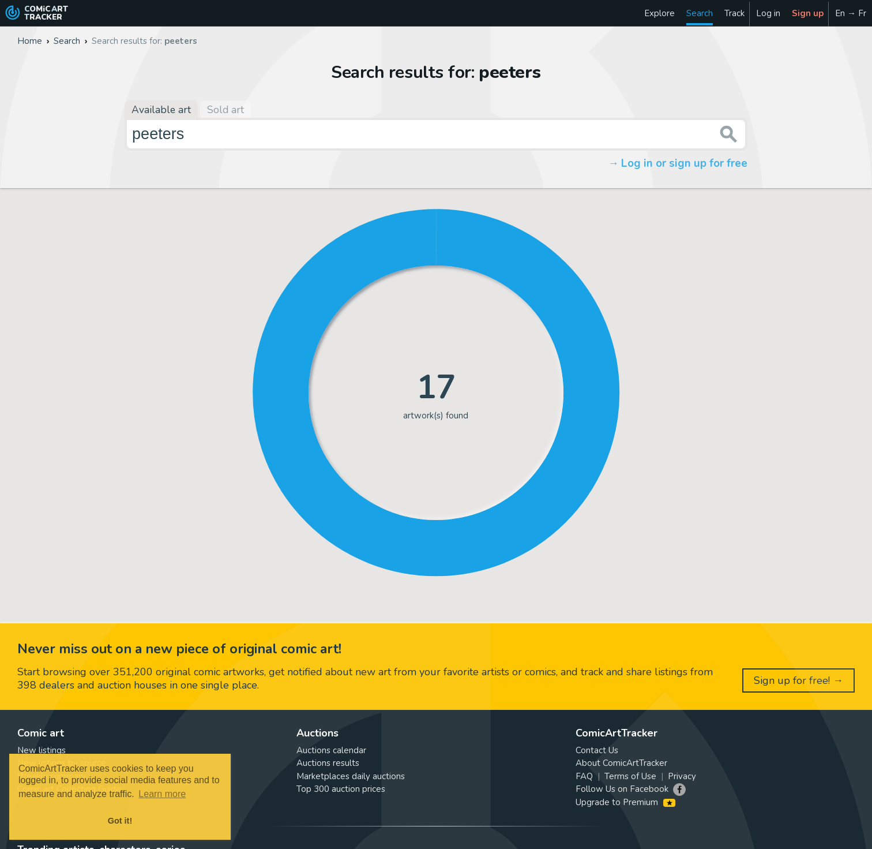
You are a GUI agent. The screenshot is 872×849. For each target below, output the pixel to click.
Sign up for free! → (798, 680)
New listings (41, 750)
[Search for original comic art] (436, 134)
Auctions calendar (331, 750)
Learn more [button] (162, 794)
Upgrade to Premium (625, 802)
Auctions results (327, 763)
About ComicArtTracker (621, 763)
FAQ (584, 776)
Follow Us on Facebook (622, 789)
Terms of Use (630, 776)
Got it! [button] (120, 820)
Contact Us (597, 750)
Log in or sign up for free (684, 163)
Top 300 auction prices (340, 789)
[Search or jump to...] (729, 134)
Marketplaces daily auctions (350, 776)
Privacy (682, 776)
